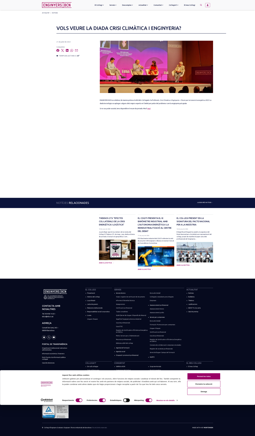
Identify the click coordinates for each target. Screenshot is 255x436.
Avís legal (45, 376)
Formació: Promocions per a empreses (162, 324)
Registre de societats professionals (161, 348)
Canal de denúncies (48, 363)
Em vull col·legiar (92, 366)
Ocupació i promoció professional (127, 355)
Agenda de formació (123, 348)
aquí (148, 108)
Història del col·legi (93, 297)
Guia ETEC (119, 326)
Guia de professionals (123, 323)
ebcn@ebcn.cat (47, 316)
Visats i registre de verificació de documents (130, 297)
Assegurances (120, 304)
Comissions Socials (122, 381)
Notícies (55, 13)
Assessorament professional (159, 305)
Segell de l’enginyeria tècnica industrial (128, 319)
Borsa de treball (155, 293)
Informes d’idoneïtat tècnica (125, 300)
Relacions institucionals (94, 308)
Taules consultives (122, 311)
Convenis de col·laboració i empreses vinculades (165, 345)
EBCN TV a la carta (194, 308)
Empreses (153, 300)
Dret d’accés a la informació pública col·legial (54, 358)
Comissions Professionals (124, 377)
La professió (91, 300)
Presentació (91, 293)
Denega (204, 423)
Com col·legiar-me (93, 370)
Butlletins (191, 297)
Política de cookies (48, 384)
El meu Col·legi (189, 5)
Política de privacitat (49, 380)
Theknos (191, 300)
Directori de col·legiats (157, 374)
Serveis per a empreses (157, 317)
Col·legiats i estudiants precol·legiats (162, 297)
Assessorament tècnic (157, 309)
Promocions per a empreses (96, 393)
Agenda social (120, 351)
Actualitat (45, 13)
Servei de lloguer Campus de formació (162, 352)
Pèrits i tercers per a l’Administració (127, 336)
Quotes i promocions (94, 374)
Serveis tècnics (120, 293)
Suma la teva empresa (94, 389)
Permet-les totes (204, 407)
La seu (89, 315)
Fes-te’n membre (155, 370)
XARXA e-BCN (120, 366)
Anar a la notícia (105, 263)
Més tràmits (91, 386)
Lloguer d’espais (92, 319)
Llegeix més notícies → (205, 202)
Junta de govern (92, 304)
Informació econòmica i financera (53, 353)
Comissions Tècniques (123, 374)
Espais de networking (157, 385)
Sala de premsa (193, 311)
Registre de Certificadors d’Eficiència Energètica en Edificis (132, 331)
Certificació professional (124, 308)
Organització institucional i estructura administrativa (54, 349)
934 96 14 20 (49, 314)
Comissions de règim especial (125, 385)
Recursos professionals (123, 339)
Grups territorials (155, 366)
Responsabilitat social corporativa (98, 311)
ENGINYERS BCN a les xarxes (159, 381)
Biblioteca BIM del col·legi (124, 343)
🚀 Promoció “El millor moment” (98, 377)
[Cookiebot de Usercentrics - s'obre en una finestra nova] (47, 431)
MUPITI (152, 357)
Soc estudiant (91, 382)
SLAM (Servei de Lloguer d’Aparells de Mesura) (131, 315)
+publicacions (192, 304)
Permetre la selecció (203, 415)
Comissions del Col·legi (123, 370)
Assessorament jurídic (157, 312)
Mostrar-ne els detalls (165, 431)
